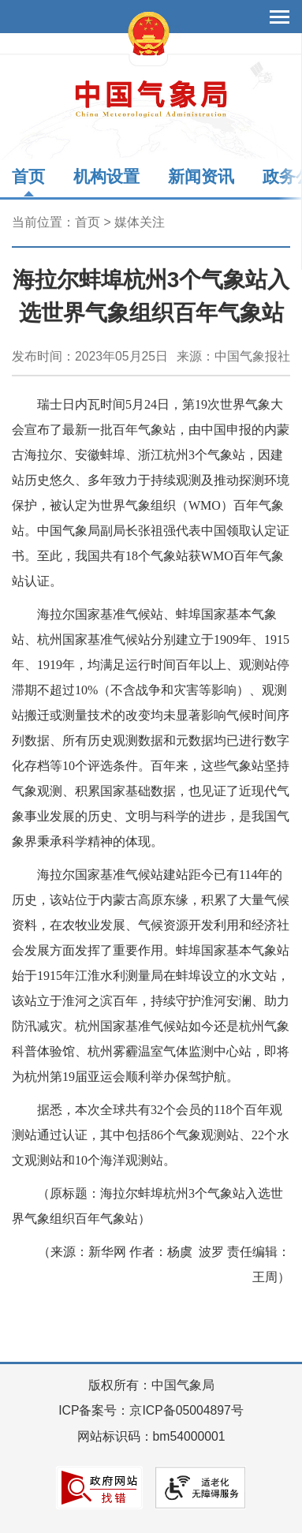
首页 (28, 176)
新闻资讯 (201, 176)
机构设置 (106, 176)
